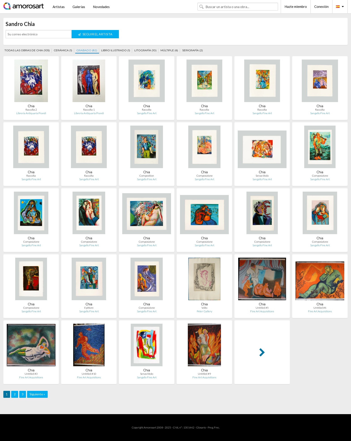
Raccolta (146, 109)
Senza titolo (262, 175)
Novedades (101, 7)
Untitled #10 (89, 373)
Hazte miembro (296, 6)
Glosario (201, 427)
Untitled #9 (204, 373)
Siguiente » (37, 394)
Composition (146, 175)
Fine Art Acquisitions (262, 311)
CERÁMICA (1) (63, 50)
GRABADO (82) (86, 50)
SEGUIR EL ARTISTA (95, 34)
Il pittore (89, 307)
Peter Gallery (204, 311)
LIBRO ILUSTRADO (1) (115, 50)
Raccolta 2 (31, 109)
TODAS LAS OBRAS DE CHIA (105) (27, 50)
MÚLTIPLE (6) (169, 50)
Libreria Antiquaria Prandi (31, 113)
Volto (204, 307)
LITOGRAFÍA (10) (145, 50)
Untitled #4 (319, 307)
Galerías (79, 7)
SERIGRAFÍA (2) (192, 50)
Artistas (59, 7)
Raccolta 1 (89, 109)
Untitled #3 (31, 373)
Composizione (204, 175)
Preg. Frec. (214, 427)
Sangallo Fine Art (146, 113)
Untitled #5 (262, 307)
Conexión (321, 6)
